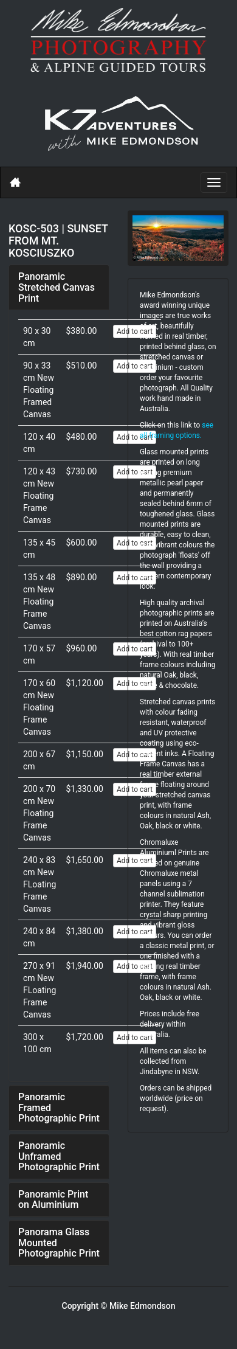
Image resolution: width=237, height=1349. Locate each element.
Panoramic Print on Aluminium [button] (53, 1199)
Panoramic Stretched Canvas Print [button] (56, 287)
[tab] (59, 287)
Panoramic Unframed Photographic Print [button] (59, 1156)
